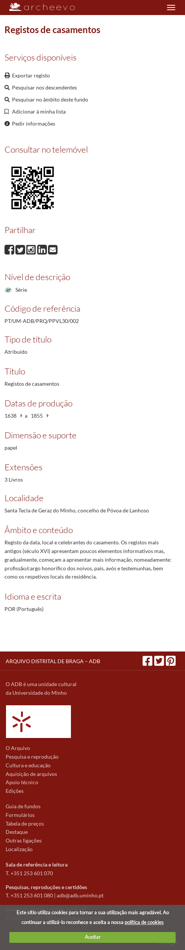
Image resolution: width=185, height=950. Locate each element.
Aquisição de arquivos (31, 774)
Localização (19, 849)
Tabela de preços (25, 823)
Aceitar (93, 937)
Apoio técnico (22, 782)
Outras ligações (24, 840)
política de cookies (144, 922)
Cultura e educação (28, 765)
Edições (15, 791)
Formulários (20, 815)
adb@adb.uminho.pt (80, 895)
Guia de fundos (23, 806)
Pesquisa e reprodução (32, 756)
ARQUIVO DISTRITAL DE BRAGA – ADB (53, 661)
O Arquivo (18, 748)
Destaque (17, 832)
